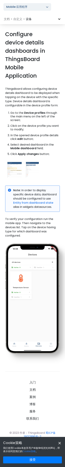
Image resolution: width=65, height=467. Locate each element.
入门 (32, 382)
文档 (32, 390)
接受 (32, 459)
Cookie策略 (12, 443)
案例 (32, 397)
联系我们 (32, 419)
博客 (32, 404)
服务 (32, 411)
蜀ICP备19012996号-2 (40, 434)
